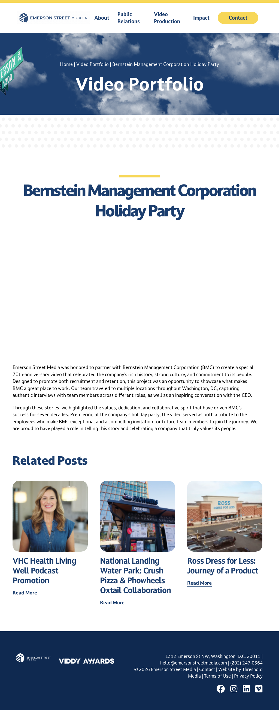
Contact (238, 17)
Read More (25, 593)
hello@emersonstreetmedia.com (193, 663)
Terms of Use (218, 676)
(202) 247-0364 (246, 663)
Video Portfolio (92, 64)
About (101, 17)
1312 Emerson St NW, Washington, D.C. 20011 (212, 656)
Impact (201, 17)
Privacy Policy (248, 676)
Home (66, 64)
